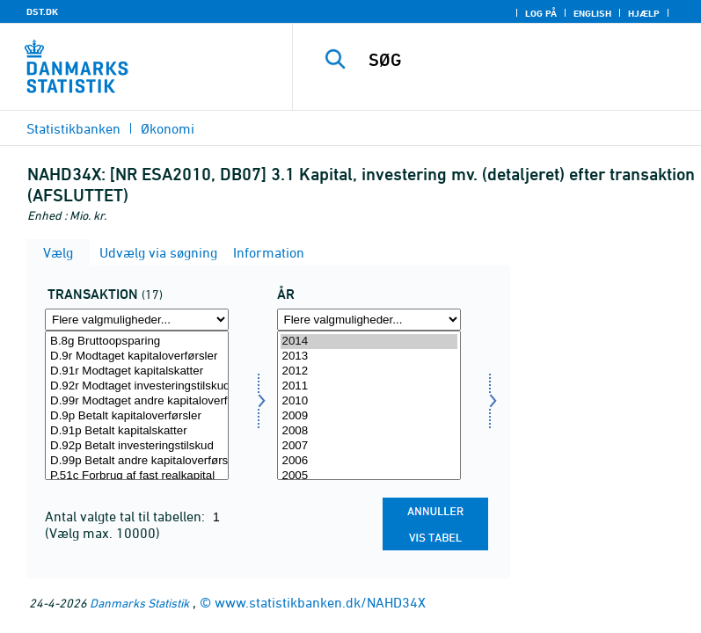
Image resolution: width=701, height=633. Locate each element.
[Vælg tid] (369, 405)
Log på (541, 13)
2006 (369, 461)
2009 (369, 416)
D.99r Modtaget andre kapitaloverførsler (136, 401)
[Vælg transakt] (137, 405)
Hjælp (644, 13)
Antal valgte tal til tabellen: (126, 516)
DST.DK (42, 11)
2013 (369, 356)
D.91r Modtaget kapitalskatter (136, 371)
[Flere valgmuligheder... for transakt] (137, 320)
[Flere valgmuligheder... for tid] (369, 320)
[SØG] (523, 59)
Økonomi (167, 128)
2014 (369, 341)
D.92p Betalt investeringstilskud (136, 446)
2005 (369, 476)
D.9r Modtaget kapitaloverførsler (136, 356)
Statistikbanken (73, 128)
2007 (369, 446)
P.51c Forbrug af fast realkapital (136, 476)
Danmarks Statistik (139, 602)
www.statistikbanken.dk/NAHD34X (320, 602)
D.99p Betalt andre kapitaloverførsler (136, 461)
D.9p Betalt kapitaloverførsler (136, 416)
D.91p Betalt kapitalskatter (136, 431)
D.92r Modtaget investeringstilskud (136, 386)
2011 (369, 386)
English (592, 13)
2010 (369, 401)
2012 (369, 371)
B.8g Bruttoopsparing (136, 341)
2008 (369, 431)
